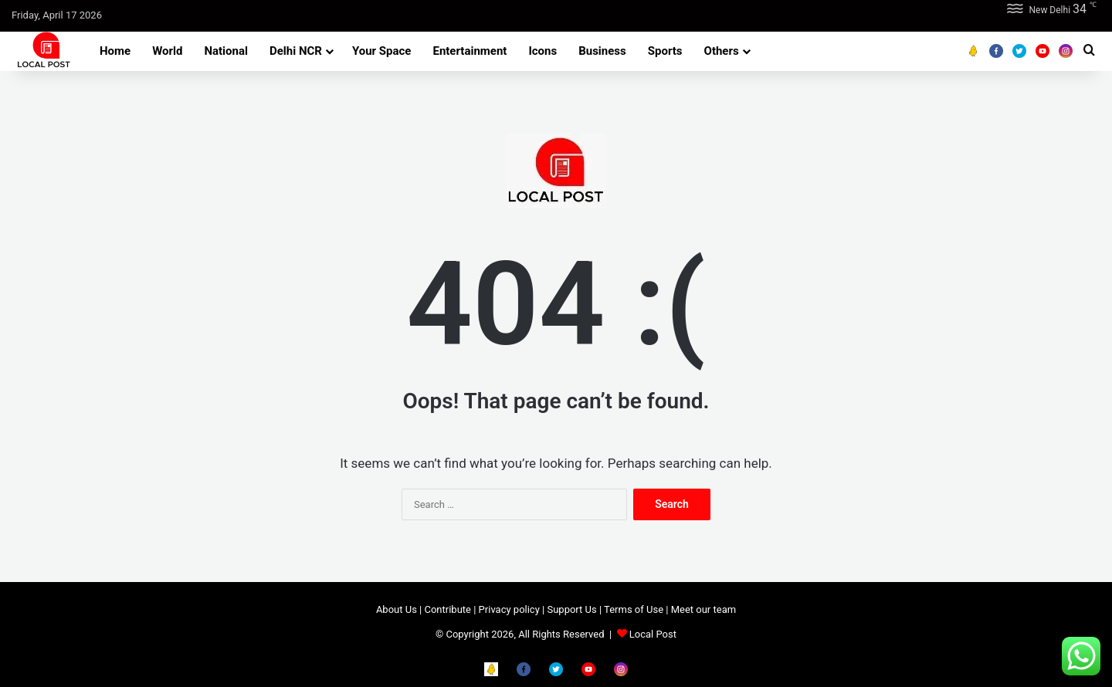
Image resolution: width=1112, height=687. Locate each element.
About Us (396, 609)
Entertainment (469, 51)
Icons (542, 51)
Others (721, 51)
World (167, 51)
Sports (665, 51)
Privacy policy (509, 609)
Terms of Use (633, 609)
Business (602, 51)
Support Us (571, 609)
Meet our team (703, 609)
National (226, 51)
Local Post (652, 634)
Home (115, 51)
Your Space (382, 51)
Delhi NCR (296, 51)
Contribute (447, 609)
